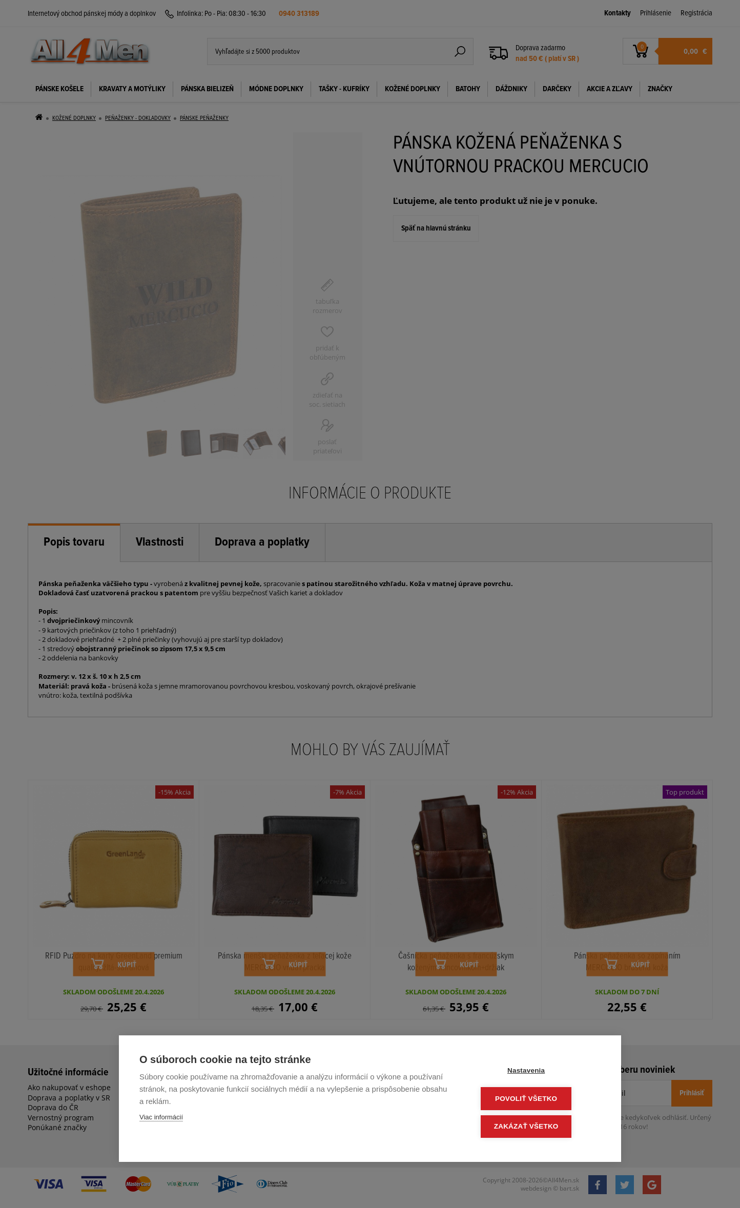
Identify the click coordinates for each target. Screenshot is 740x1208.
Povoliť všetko (539, 1099)
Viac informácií (161, 1119)
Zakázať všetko (539, 1127)
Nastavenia (539, 1072)
